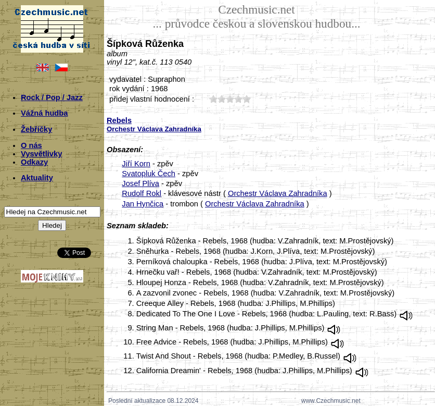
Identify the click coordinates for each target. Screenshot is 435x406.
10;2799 (213, 99)
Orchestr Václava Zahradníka (277, 193)
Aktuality (37, 178)
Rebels (119, 120)
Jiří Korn (136, 163)
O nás (31, 145)
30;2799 (230, 99)
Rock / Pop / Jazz (52, 97)
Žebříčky (36, 129)
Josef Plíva (140, 183)
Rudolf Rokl (141, 193)
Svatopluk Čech (148, 173)
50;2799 (246, 99)
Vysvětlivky (41, 154)
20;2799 (222, 99)
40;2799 (238, 99)
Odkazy (34, 162)
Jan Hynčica (142, 204)
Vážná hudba (44, 113)
